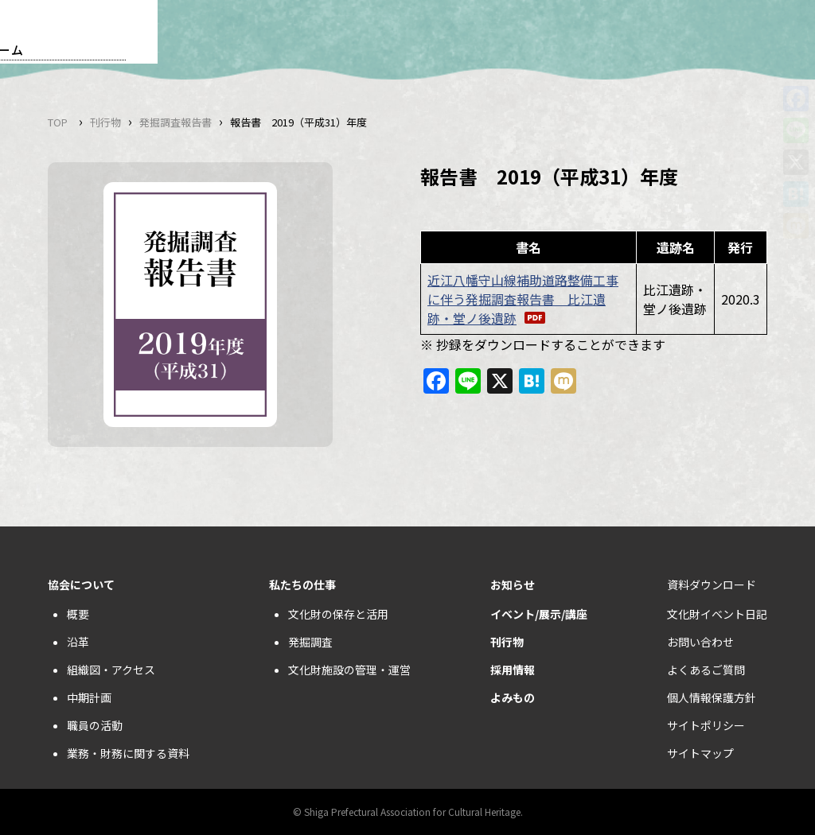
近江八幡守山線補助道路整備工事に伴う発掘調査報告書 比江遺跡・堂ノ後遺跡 (522, 299)
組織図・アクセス (111, 670)
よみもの (512, 697)
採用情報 (512, 670)
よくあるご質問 (706, 670)
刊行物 (105, 122)
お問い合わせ (700, 642)
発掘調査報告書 (175, 122)
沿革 (78, 642)
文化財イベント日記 (717, 614)
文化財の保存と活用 (338, 614)
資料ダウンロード (711, 584)
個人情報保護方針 (711, 697)
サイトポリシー (706, 725)
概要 (78, 614)
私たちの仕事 (302, 584)
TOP (58, 122)
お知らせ (512, 584)
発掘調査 (310, 642)
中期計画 (89, 697)
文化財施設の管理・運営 (349, 670)
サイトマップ (700, 753)
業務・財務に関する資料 (128, 753)
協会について (81, 584)
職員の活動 (95, 725)
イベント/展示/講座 (538, 614)
